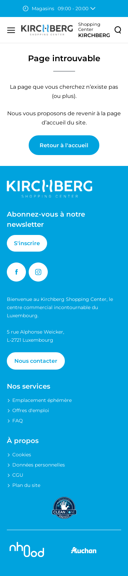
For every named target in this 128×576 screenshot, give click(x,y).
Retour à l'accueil (64, 145)
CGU (17, 475)
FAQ (17, 421)
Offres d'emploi (30, 410)
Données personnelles (38, 465)
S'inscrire (27, 243)
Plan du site (26, 485)
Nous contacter (35, 361)
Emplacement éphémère (42, 400)
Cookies (21, 455)
